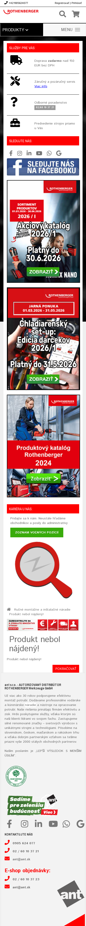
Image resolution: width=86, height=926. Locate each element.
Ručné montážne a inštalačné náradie (42, 609)
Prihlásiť (77, 3)
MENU (70, 30)
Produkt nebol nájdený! (26, 614)
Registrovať (62, 3)
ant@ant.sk (21, 859)
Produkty (15, 30)
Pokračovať (65, 668)
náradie (30, 705)
